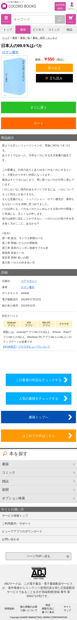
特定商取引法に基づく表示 (48, 609)
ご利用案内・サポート (16, 523)
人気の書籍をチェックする (38, 398)
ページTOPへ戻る (38, 556)
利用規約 (9, 608)
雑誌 (69, 29)
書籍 (23, 29)
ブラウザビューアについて (34, 346)
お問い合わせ (10, 539)
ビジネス (38, 29)
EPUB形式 (9, 346)
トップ (7, 29)
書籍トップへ (38, 417)
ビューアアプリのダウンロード (22, 531)
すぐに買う (38, 107)
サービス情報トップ (15, 515)
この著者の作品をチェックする (39, 380)
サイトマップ (67, 608)
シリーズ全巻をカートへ (39, 361)
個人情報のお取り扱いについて (28, 608)
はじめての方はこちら (38, 436)
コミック (54, 29)
